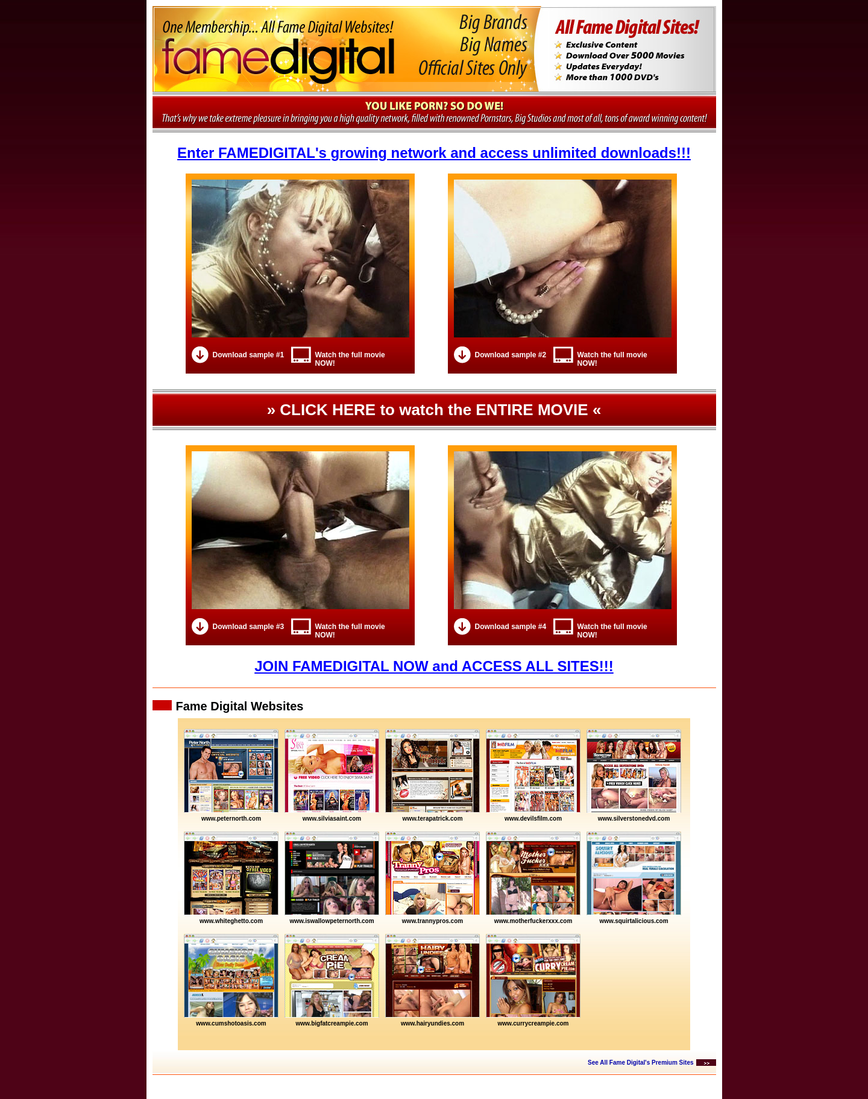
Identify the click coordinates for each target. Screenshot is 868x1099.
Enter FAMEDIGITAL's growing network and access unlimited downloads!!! (434, 153)
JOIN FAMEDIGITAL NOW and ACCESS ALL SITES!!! (434, 666)
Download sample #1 (249, 355)
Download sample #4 (511, 626)
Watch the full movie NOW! (350, 359)
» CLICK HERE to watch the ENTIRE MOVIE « (434, 410)
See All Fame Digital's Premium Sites (640, 1062)
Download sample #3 (249, 626)
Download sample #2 (511, 355)
